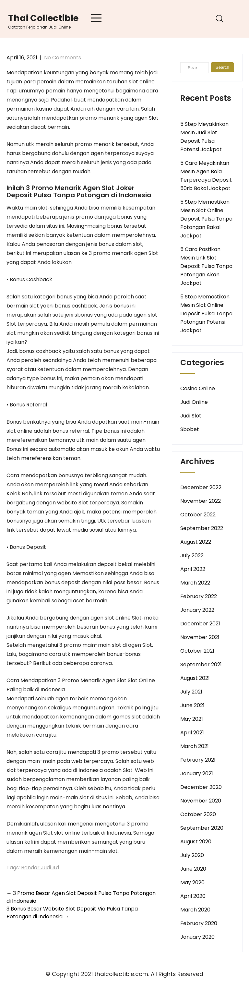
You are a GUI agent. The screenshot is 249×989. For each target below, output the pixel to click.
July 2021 (191, 691)
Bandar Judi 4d (40, 867)
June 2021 (192, 705)
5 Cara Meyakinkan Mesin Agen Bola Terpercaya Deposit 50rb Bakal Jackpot (206, 175)
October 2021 (197, 651)
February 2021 (198, 760)
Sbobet (189, 429)
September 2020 (201, 828)
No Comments (62, 57)
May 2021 (191, 719)
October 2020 (198, 814)
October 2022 (198, 514)
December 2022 (200, 487)
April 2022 (192, 569)
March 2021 (194, 746)
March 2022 (195, 582)
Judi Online (194, 402)
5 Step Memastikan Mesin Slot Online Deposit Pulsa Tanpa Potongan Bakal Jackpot (206, 218)
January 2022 (197, 610)
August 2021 (195, 678)
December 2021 (200, 623)
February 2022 (198, 596)
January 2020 (197, 937)
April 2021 (192, 732)
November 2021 (199, 637)
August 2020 (195, 841)
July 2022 (192, 555)
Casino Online (197, 388)
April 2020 (193, 896)
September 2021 (201, 664)
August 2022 (195, 542)
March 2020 (195, 909)
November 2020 (200, 800)
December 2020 (201, 787)
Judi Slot (190, 415)
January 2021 (196, 773)
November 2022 (200, 501)
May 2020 (192, 882)
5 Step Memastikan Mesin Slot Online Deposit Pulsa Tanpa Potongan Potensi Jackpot (206, 313)
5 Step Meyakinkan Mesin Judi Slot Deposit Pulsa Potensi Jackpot (204, 136)
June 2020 (193, 869)
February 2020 (198, 923)
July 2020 (192, 855)
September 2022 (201, 528)
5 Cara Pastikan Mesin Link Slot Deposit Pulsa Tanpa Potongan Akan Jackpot (206, 266)
